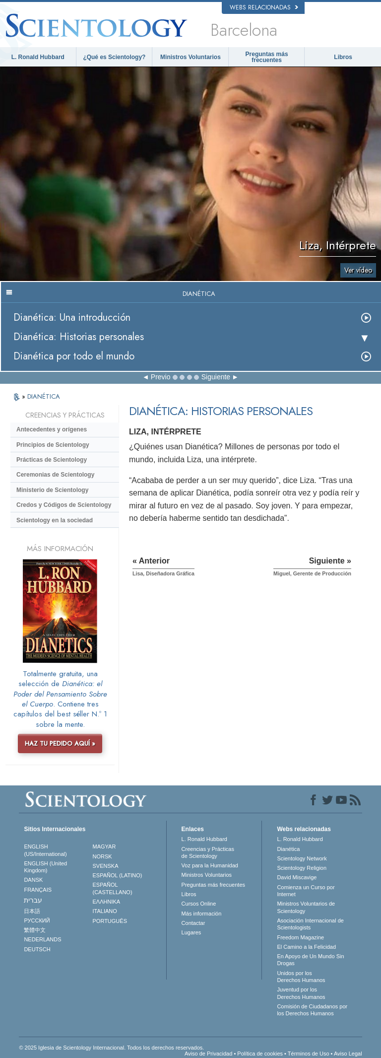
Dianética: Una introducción (71, 317)
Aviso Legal (348, 1054)
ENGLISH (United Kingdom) (45, 866)
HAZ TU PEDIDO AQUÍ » (60, 743)
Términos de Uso (308, 1054)
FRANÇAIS (38, 890)
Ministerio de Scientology (52, 490)
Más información (202, 914)
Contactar (193, 923)
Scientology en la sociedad (54, 520)
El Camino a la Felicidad (306, 947)
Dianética (288, 849)
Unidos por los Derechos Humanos (301, 976)
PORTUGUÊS (110, 921)
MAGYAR (104, 846)
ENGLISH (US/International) (45, 850)
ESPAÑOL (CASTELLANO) (112, 888)
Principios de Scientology (52, 444)
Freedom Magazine (300, 937)
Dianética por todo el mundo (73, 356)
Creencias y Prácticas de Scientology (208, 852)
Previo (161, 377)
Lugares (191, 932)
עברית (33, 900)
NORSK (102, 856)
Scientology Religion (301, 868)
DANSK (33, 880)
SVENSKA (106, 866)
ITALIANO (105, 911)
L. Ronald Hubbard (37, 57)
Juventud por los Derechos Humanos (301, 993)
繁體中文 (35, 930)
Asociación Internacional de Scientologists (310, 923)
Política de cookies (260, 1054)
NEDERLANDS (42, 939)
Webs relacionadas (264, 7)
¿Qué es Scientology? (114, 57)
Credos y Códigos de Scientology (63, 504)
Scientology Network (301, 858)
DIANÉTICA (43, 396)
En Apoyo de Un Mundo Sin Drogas (310, 959)
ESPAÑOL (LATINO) (117, 875)
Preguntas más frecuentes (267, 57)
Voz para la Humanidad (210, 865)
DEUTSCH (37, 949)
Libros (343, 57)
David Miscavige (297, 877)
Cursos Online (199, 904)
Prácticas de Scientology (51, 459)
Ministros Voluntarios (190, 57)
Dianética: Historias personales (78, 337)
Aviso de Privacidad (208, 1054)
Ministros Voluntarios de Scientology (306, 907)
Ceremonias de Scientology (55, 474)
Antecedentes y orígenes (51, 429)
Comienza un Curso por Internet (305, 890)
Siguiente (215, 377)
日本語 (32, 911)
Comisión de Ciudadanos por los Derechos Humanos (312, 1009)
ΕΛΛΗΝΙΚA (107, 902)
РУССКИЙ (37, 920)
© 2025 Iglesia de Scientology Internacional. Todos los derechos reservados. (111, 1048)
